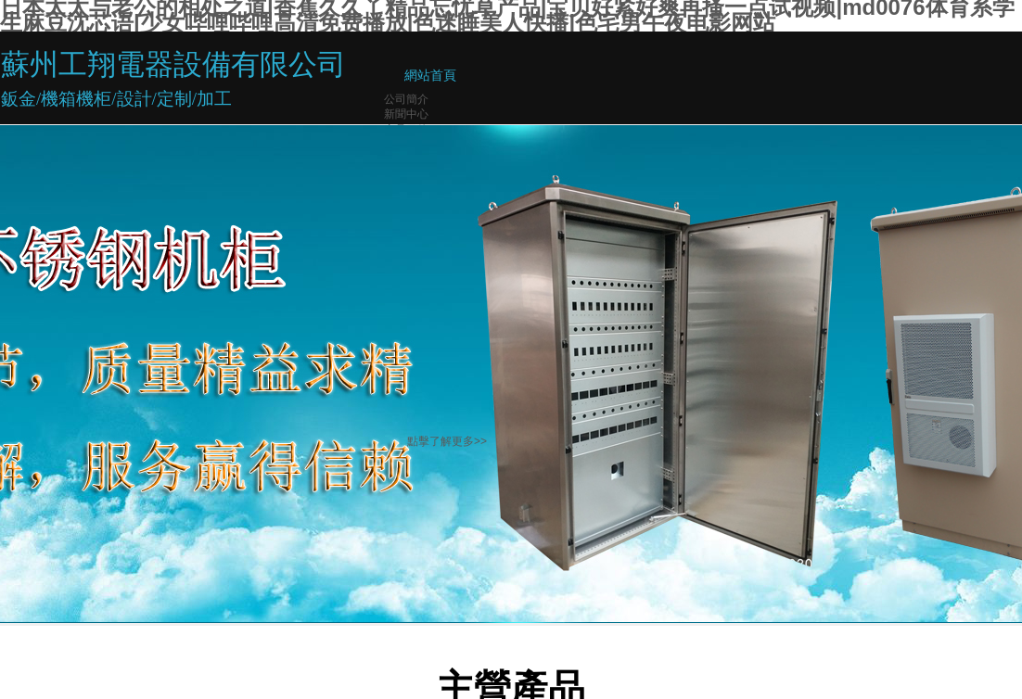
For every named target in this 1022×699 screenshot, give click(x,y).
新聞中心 (406, 114)
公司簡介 (406, 99)
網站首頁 (430, 76)
